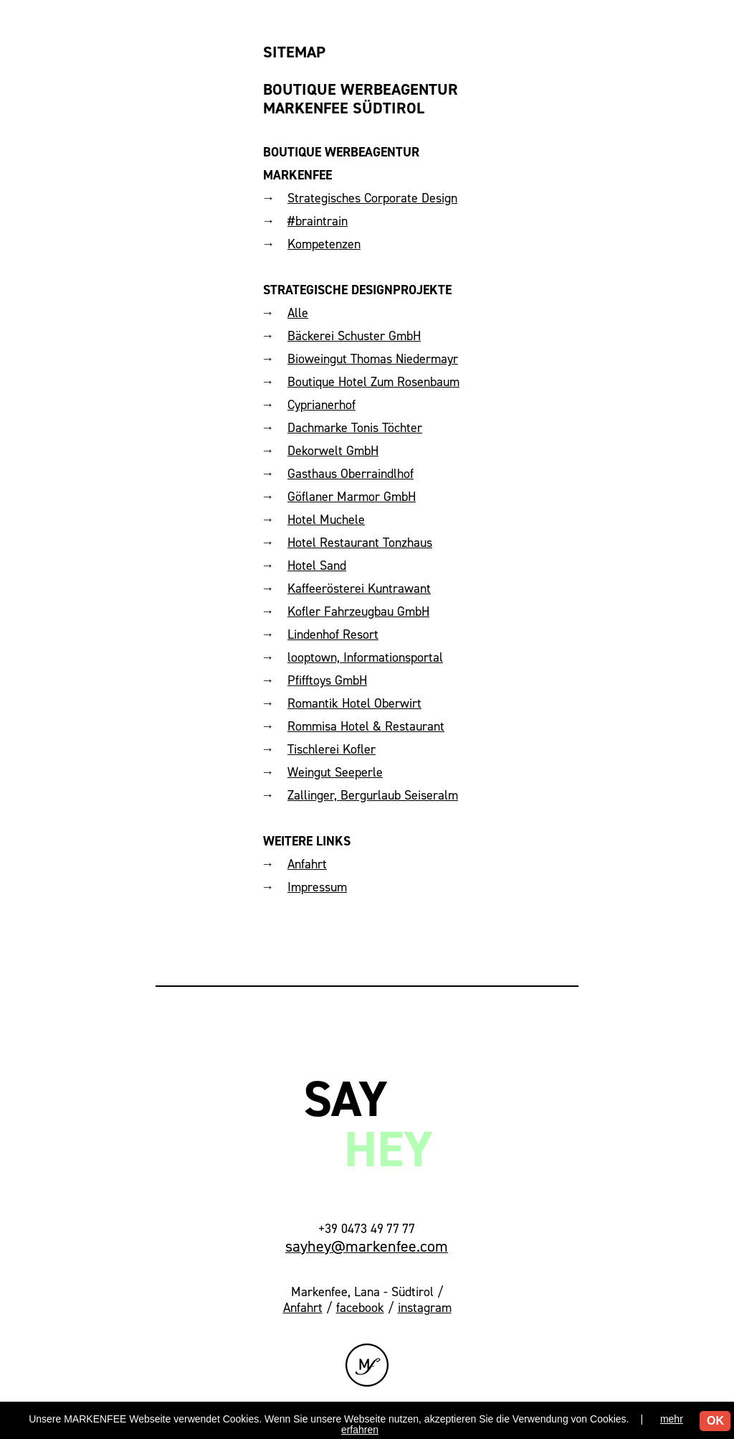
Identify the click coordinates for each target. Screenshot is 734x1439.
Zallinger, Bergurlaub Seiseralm (372, 794)
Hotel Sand (316, 565)
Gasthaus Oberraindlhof (350, 473)
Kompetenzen (324, 243)
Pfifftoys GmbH (327, 680)
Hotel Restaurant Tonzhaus (359, 542)
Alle (297, 312)
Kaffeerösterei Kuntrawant (359, 588)
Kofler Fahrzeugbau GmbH (358, 611)
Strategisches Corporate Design (372, 197)
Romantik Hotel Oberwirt (354, 703)
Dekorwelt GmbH (332, 450)
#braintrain (317, 220)
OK (715, 1421)
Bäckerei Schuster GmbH (354, 335)
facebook (360, 1307)
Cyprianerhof (321, 404)
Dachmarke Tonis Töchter (354, 427)
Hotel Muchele (326, 519)
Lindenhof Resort (332, 634)
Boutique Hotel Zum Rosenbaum (373, 381)
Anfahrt (307, 863)
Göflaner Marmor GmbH (351, 496)
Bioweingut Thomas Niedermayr (372, 358)
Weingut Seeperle (335, 771)
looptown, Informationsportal (365, 657)
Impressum (317, 886)
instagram (425, 1307)
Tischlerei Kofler (331, 748)
